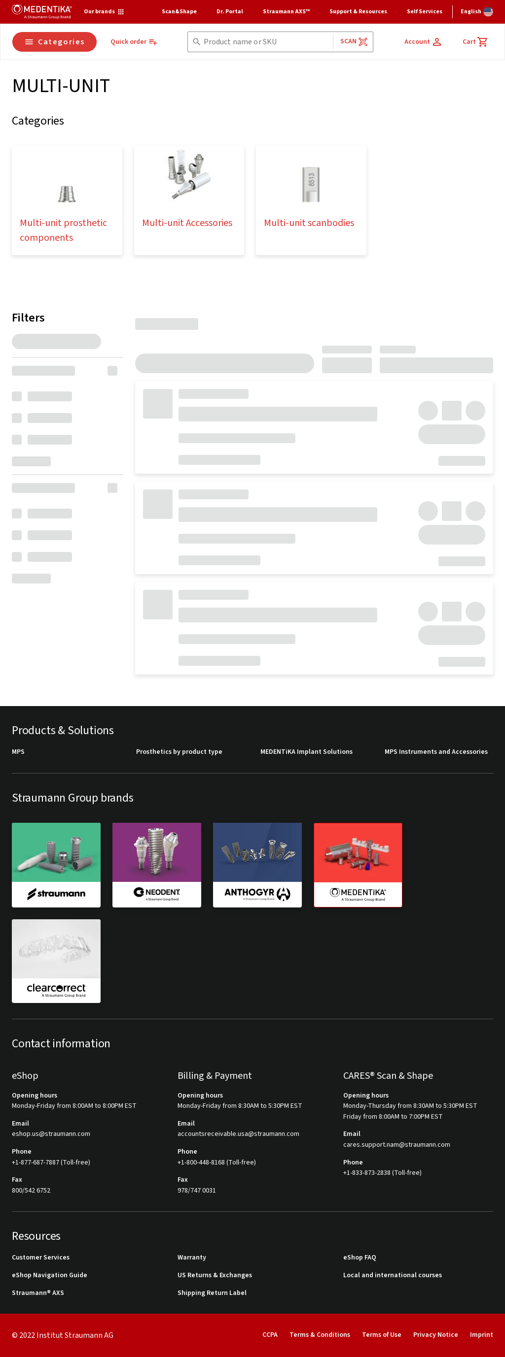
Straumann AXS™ (286, 11)
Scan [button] (354, 41)
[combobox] (266, 42)
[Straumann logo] (42, 11)
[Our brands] (104, 11)
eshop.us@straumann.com (51, 1134)
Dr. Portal (229, 11)
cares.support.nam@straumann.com (396, 1145)
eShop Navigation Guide (49, 1275)
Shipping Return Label (212, 1293)
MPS (18, 752)
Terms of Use (381, 1335)
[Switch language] (477, 12)
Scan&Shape (179, 11)
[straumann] (56, 864)
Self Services (424, 11)
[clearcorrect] (56, 961)
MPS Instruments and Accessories (436, 752)
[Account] (423, 42)
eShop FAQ (359, 1257)
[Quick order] (134, 42)
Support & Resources (358, 11)
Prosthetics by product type (179, 752)
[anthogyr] (257, 864)
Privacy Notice (435, 1335)
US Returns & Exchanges (215, 1275)
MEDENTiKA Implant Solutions (306, 752)
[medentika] (358, 865)
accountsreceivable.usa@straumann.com (238, 1134)
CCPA (270, 1335)
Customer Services (41, 1257)
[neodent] (156, 864)
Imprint (481, 1335)
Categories (54, 41)
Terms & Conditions (319, 1335)
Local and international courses (392, 1275)
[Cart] (476, 42)
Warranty (192, 1257)
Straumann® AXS (38, 1293)
